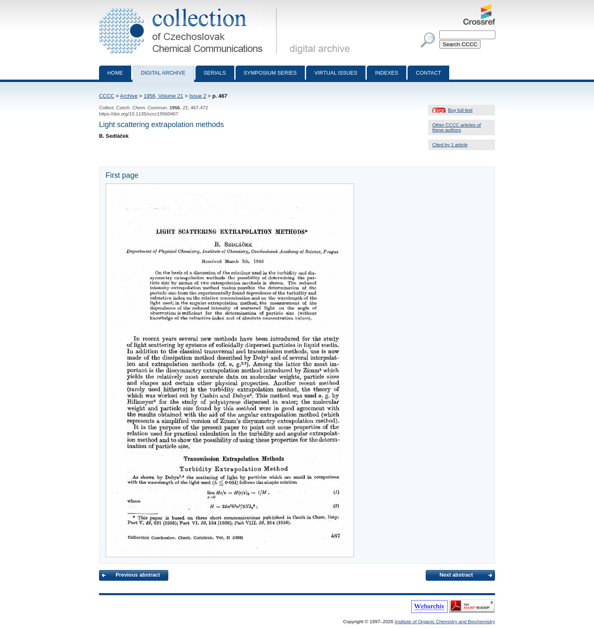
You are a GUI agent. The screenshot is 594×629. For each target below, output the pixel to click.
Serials (215, 73)
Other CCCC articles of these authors (456, 127)
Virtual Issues (335, 73)
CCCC (106, 96)
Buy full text (460, 110)
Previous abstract (138, 575)
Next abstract (456, 575)
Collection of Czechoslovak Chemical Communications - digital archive (189, 7)
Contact (428, 73)
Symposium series (270, 73)
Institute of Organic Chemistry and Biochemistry (445, 621)
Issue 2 (197, 96)
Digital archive (163, 73)
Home (115, 73)
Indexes (386, 73)
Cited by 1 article (450, 144)
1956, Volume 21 (163, 96)
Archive (129, 96)
